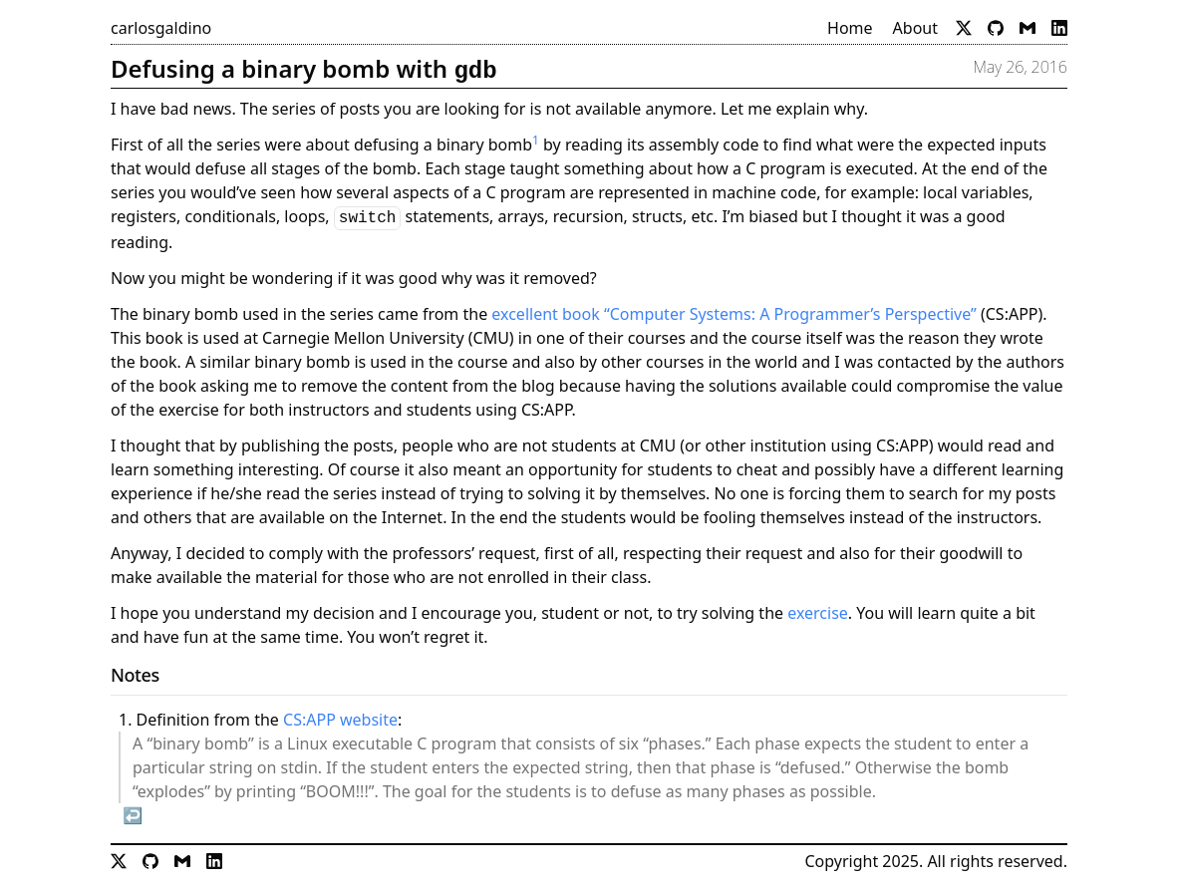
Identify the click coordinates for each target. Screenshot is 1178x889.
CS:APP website (340, 720)
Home (850, 28)
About (915, 28)
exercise (817, 613)
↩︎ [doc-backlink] (133, 815)
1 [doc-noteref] (535, 140)
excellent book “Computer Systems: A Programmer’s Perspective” (733, 314)
